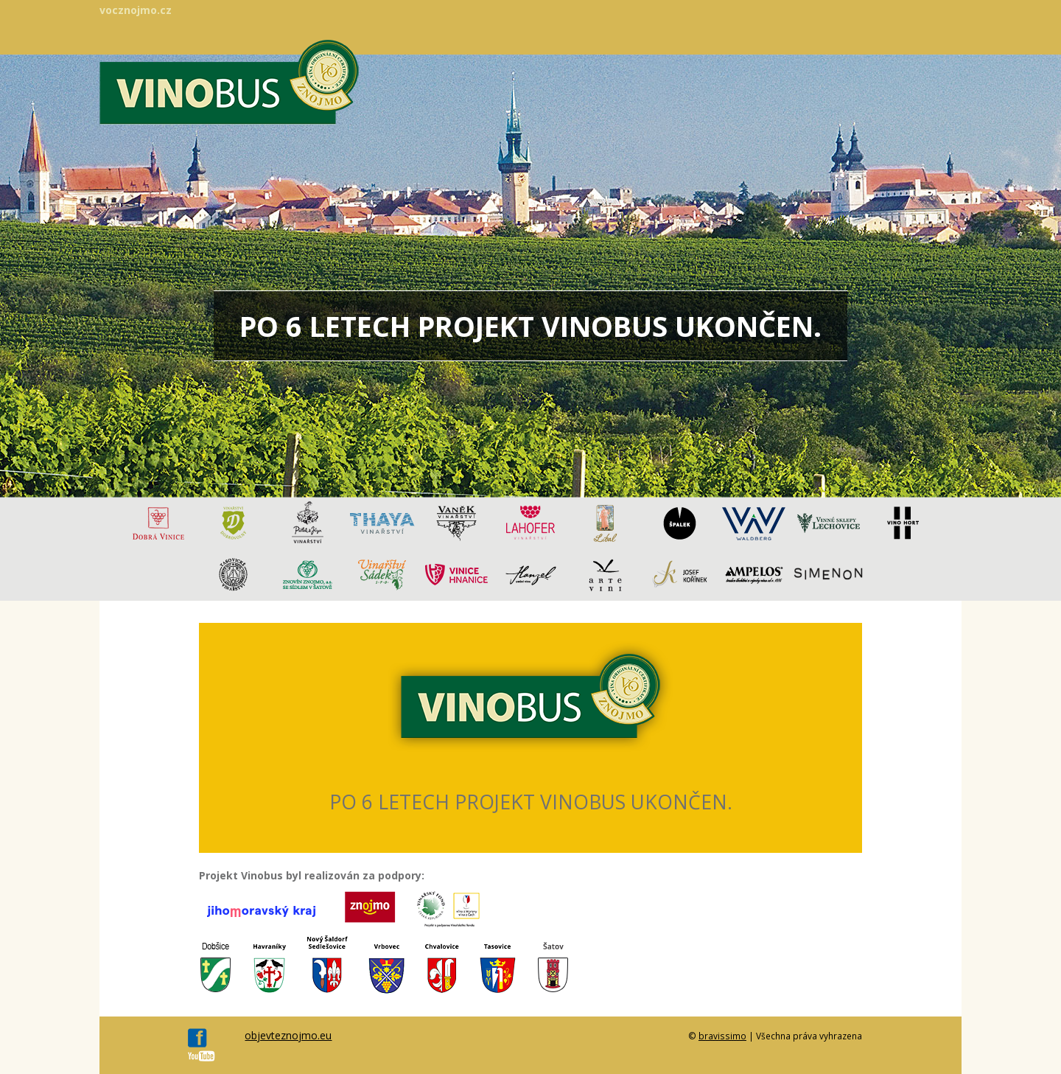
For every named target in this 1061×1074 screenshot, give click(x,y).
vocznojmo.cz (135, 10)
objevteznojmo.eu (288, 1035)
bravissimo (722, 1036)
